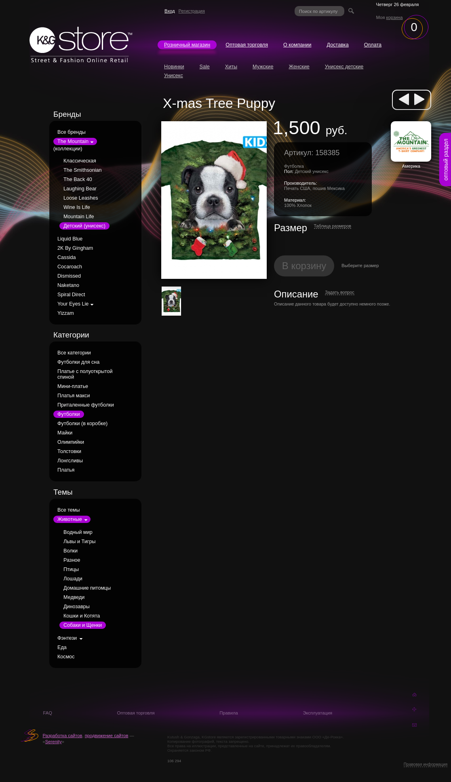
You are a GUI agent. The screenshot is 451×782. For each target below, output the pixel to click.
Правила (228, 712)
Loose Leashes (80, 198)
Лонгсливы (70, 461)
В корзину (304, 265)
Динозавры (76, 606)
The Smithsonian (82, 170)
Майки (64, 433)
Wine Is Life (76, 207)
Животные (69, 519)
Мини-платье (72, 386)
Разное (71, 560)
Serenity (53, 741)
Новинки (174, 67)
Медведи (73, 597)
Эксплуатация (317, 712)
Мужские (263, 67)
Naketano (68, 285)
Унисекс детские (344, 67)
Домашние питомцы (87, 588)
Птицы (71, 569)
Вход (169, 10)
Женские (299, 67)
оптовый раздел (446, 160)
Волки (70, 551)
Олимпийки (70, 442)
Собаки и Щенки (82, 625)
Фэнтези (67, 638)
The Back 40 (77, 179)
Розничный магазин (187, 45)
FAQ (47, 712)
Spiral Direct (71, 294)
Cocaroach (69, 267)
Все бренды (71, 132)
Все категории (74, 353)
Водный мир (78, 532)
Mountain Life (78, 216)
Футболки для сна (78, 362)
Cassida (66, 257)
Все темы (68, 510)
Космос (66, 657)
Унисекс (173, 75)
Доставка (338, 45)
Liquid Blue (69, 239)
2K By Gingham (75, 248)
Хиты (231, 67)
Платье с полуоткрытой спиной (85, 374)
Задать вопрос (339, 292)
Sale (204, 67)
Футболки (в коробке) (82, 423)
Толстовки (69, 451)
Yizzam (65, 313)
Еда (62, 647)
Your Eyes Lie (73, 304)
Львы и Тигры (79, 541)
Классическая (79, 161)
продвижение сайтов (107, 735)
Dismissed (69, 276)
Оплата (372, 45)
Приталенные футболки (85, 405)
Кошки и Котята (81, 616)
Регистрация (192, 10)
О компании (297, 45)
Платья (65, 470)
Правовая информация (426, 764)
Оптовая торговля (247, 45)
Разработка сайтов (62, 735)
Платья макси (73, 395)
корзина (394, 17)
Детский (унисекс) (84, 226)
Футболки (68, 414)
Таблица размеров (333, 225)
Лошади (72, 579)
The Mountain (73, 141)
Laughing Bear (80, 189)
